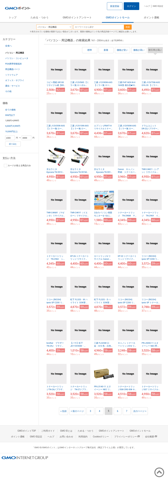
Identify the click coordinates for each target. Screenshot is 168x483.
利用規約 (83, 436)
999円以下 (10, 115)
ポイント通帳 (151, 17)
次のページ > (139, 411)
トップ (12, 17)
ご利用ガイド (48, 430)
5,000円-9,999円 (12, 126)
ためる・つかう (40, 17)
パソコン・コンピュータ (16, 58)
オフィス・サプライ (14, 80)
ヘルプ (147, 6)
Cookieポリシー (101, 436)
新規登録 (114, 6)
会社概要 (151, 436)
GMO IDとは (66, 430)
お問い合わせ (66, 436)
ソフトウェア (11, 75)
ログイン (131, 6)
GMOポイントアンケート (77, 17)
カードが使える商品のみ (17, 165)
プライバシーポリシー (127, 436)
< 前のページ (77, 411)
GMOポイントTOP (26, 430)
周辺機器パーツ (12, 69)
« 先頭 (63, 411)
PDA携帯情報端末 (13, 64)
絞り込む (13, 144)
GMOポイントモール (118, 17)
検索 (128, 27)
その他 (8, 91)
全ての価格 (10, 109)
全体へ (8, 45)
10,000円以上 (11, 131)
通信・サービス (12, 86)
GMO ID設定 (158, 6)
